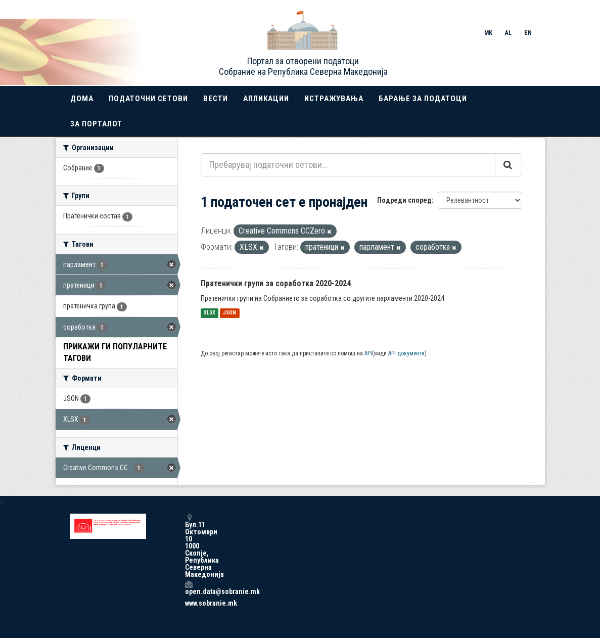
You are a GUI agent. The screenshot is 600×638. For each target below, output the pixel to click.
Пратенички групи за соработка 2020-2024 (276, 283)
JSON (229, 313)
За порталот (96, 123)
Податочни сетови (148, 98)
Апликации (266, 98)
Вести (215, 98)
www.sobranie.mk (188, 603)
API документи (406, 353)
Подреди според (404, 200)
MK (488, 32)
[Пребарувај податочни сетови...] (348, 164)
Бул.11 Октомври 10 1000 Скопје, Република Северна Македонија (188, 546)
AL (508, 32)
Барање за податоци (423, 98)
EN (528, 32)
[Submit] (508, 164)
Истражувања (333, 98)
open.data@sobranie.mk (188, 587)
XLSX (209, 313)
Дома (82, 98)
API (368, 353)
